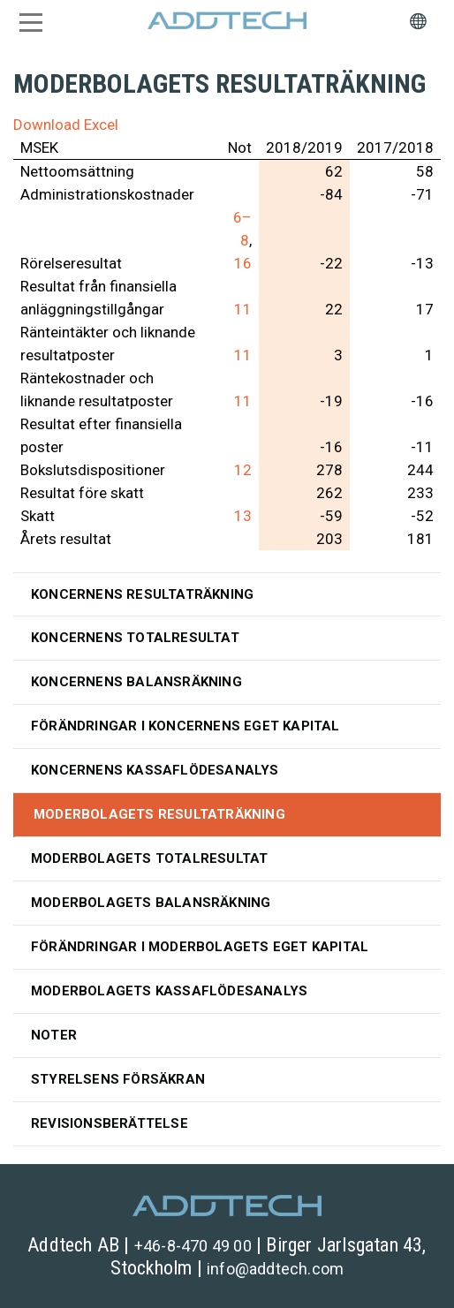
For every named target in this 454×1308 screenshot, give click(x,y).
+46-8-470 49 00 (193, 1245)
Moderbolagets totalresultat (149, 858)
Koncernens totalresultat (135, 638)
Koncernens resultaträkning (142, 594)
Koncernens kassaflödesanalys (155, 770)
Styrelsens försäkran (118, 1079)
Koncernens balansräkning (136, 682)
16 (243, 263)
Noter (54, 1035)
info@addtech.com (275, 1268)
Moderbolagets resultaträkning (159, 814)
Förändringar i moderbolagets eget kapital (199, 947)
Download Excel (65, 124)
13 (243, 516)
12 (243, 470)
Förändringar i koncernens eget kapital (185, 726)
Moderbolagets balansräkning (150, 903)
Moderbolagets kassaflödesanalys (169, 991)
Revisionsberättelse (109, 1123)
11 (243, 309)
